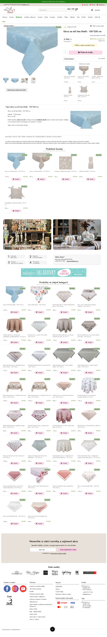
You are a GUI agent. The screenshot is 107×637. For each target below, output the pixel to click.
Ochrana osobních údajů (37, 594)
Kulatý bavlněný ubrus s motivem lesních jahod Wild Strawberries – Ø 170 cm (63, 456)
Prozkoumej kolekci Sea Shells (97, 35)
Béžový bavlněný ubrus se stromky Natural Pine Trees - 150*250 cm (88, 336)
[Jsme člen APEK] (9, 600)
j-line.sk (37, 619)
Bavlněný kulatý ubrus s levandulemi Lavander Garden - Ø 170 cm (87, 396)
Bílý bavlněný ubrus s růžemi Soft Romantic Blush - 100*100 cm (64, 305)
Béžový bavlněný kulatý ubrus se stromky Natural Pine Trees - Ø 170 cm (63, 336)
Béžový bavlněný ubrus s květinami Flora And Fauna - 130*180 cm (39, 396)
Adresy (58, 589)
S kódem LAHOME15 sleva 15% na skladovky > (54, 2)
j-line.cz (32, 619)
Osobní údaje (59, 592)
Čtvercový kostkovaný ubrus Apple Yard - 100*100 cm (63, 487)
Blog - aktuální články (35, 612)
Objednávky (59, 586)
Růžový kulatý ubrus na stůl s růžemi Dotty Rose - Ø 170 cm (63, 426)
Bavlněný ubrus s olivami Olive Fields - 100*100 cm (37, 336)
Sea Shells (49, 136)
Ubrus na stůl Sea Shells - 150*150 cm (69, 77)
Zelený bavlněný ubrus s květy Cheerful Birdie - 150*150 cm (63, 366)
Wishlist (93, 5)
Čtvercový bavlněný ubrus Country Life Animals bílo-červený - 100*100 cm (13, 487)
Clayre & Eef (69, 27)
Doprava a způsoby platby (37, 586)
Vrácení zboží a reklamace (37, 597)
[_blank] (23, 588)
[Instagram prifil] (15, 588)
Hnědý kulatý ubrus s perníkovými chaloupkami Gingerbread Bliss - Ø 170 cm (14, 336)
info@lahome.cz (25, 5)
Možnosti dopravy (69, 59)
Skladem (24, 136)
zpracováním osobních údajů (58, 553)
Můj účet (86, 5)
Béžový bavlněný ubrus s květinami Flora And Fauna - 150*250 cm (14, 396)
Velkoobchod (33, 602)
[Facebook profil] (7, 588)
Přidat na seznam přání (98, 26)
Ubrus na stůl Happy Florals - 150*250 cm (14, 516)
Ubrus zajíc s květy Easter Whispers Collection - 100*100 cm (87, 305)
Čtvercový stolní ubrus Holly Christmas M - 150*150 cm (14, 456)
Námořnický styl (30, 136)
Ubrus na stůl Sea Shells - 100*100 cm (83, 77)
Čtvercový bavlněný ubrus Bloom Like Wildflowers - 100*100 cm (37, 456)
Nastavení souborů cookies (63, 594)
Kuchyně (15, 136)
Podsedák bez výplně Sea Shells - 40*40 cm (83, 96)
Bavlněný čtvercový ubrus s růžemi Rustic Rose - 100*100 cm (38, 426)
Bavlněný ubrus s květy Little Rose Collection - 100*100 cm (89, 426)
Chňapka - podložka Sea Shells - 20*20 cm (97, 77)
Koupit (17, 179)
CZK (73, 9)
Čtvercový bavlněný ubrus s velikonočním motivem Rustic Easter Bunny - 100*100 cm (89, 456)
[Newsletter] (43, 550)
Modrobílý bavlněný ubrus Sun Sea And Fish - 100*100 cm (39, 366)
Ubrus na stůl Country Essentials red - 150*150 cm (37, 517)
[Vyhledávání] (56, 10)
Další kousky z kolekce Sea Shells (16, 90)
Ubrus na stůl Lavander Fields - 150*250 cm (88, 487)
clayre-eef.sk (41, 617)
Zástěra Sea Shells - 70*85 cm (68, 96)
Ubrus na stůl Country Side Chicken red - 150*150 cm (38, 487)
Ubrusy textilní (8, 136)
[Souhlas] (41, 553)
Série (19, 136)
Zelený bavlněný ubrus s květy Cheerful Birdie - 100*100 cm (88, 366)
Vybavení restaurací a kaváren (38, 599)
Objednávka (102, 5)
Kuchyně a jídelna (56, 136)
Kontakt (31, 591)
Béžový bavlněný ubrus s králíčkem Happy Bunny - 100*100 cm (14, 426)
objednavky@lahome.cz (72, 261)
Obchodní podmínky (35, 589)
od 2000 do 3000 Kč (40, 136)
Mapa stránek (33, 609)
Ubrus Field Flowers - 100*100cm (37, 305)
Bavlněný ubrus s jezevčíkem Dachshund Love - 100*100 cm (63, 396)
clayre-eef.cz (33, 617)
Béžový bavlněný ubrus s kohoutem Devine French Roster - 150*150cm (14, 366)
